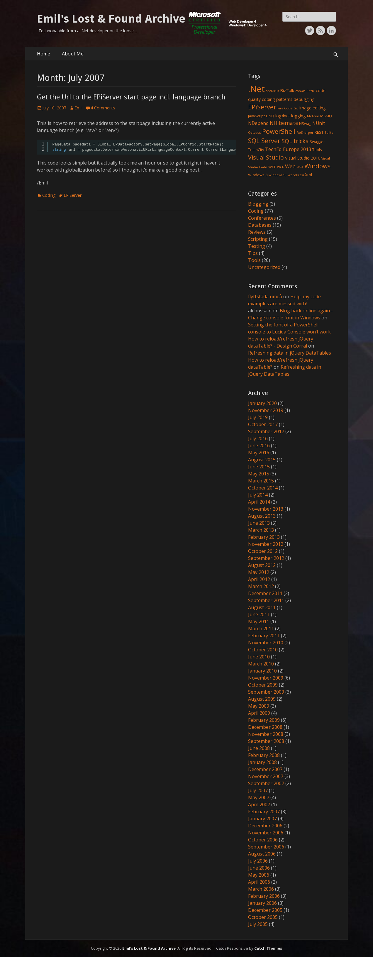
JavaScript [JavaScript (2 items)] (256, 115)
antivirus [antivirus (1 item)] (272, 91)
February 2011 (264, 635)
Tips (253, 253)
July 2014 (258, 495)
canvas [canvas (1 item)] (300, 91)
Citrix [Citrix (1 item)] (310, 91)
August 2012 (262, 565)
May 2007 (258, 797)
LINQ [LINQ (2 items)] (270, 115)
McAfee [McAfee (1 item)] (313, 116)
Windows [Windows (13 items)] (317, 166)
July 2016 (258, 438)
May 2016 (258, 452)
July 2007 (258, 790)
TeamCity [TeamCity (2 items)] (256, 149)
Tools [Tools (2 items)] (317, 149)
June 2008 (259, 748)
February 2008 (264, 755)
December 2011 (265, 593)
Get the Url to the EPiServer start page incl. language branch (131, 97)
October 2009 (263, 685)
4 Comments (103, 108)
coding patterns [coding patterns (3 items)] (277, 99)
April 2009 (259, 713)
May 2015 (258, 473)
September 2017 (266, 431)
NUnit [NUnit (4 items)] (318, 123)
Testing (256, 246)
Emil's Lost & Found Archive (111, 18)
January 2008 (262, 762)
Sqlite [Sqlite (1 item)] (329, 133)
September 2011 (266, 600)
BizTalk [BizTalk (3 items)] (287, 90)
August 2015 (262, 459)
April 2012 (259, 579)
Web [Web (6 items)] (290, 166)
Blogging (258, 204)
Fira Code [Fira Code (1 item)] (284, 108)
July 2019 (258, 417)
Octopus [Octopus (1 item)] (254, 133)
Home (43, 53)
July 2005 (258, 924)
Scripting (258, 239)
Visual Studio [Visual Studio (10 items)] (266, 157)
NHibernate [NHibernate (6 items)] (284, 122)
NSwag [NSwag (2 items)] (305, 123)
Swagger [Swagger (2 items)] (317, 141)
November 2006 (265, 832)
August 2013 (262, 516)
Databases (260, 225)
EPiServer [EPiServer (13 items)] (262, 107)
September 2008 (266, 741)
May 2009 (258, 706)
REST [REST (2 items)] (319, 132)
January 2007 (262, 818)
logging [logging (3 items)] (298, 115)
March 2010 (261, 663)
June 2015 (259, 466)
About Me (73, 53)
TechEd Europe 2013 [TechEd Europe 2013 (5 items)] (288, 149)
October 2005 (263, 917)
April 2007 (259, 804)
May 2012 (258, 572)
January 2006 (262, 903)
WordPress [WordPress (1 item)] (296, 175)
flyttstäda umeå (265, 296)
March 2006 (261, 889)
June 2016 (259, 445)
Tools (254, 260)
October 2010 (263, 649)
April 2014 (259, 502)
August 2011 (262, 607)
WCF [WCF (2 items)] (272, 167)
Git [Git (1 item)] (296, 108)
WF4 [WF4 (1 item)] (300, 167)
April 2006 (259, 882)
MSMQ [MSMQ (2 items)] (326, 115)
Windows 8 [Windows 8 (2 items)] (257, 174)
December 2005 (265, 910)
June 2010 (259, 656)
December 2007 (265, 769)
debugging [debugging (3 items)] (304, 99)
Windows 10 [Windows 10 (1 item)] (277, 175)
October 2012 (263, 551)
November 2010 (265, 642)
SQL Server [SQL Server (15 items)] (264, 140)
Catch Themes (268, 948)
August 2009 (262, 699)
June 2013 (259, 523)
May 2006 (258, 875)
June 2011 (259, 614)
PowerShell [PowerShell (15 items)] (279, 131)
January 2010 (262, 671)
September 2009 (266, 692)
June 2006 (259, 868)
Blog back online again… (306, 310)
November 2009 (265, 678)
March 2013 (261, 530)
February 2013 (264, 537)
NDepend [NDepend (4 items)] (258, 123)
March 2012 (261, 586)
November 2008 (265, 734)
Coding (48, 195)
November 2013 (265, 509)
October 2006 (263, 839)
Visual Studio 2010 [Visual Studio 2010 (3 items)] (302, 158)
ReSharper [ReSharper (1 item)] (305, 133)
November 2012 (265, 544)
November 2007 (265, 776)
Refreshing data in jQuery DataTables (289, 353)
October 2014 (263, 488)
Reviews (257, 232)
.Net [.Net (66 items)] (256, 89)
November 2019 (265, 410)
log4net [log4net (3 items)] (282, 115)
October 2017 (263, 424)
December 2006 (265, 825)
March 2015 (261, 480)
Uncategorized (264, 267)
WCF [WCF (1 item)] (280, 167)
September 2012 (266, 558)
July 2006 (258, 861)
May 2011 (258, 621)
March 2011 (261, 628)
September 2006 (266, 846)
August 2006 (262, 854)
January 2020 (262, 403)
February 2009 (264, 720)
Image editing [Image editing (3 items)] (312, 108)
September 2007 (266, 783)
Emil (78, 108)
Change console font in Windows (284, 317)
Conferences (262, 218)
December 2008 (265, 727)
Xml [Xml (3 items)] (308, 174)
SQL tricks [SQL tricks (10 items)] (295, 141)
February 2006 (264, 896)
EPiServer (73, 195)
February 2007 (264, 811)
